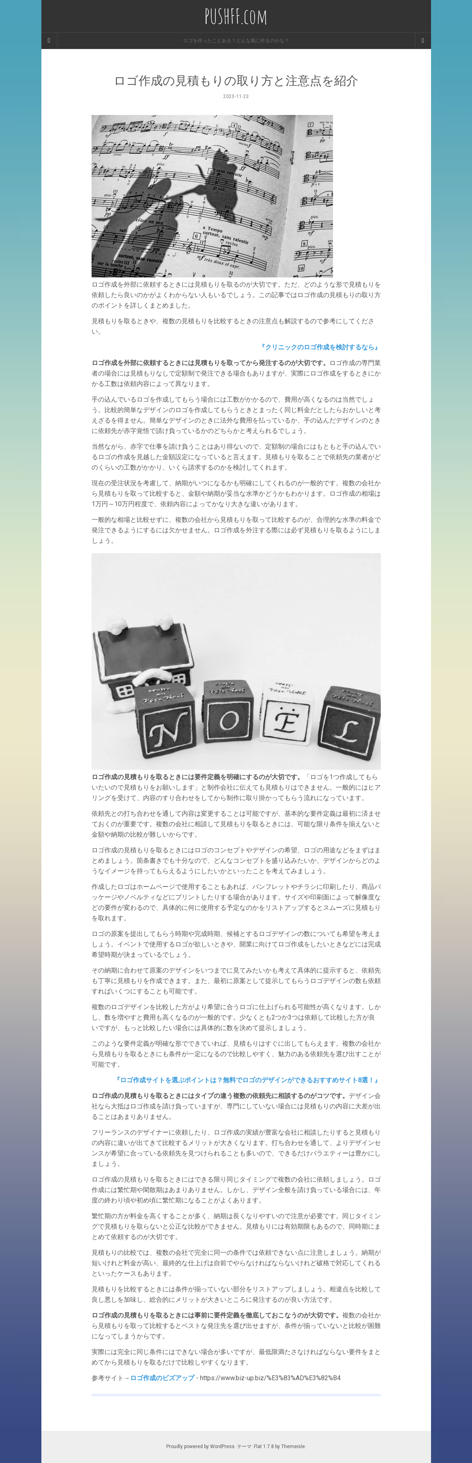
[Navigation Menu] (423, 41)
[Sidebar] (49, 41)
